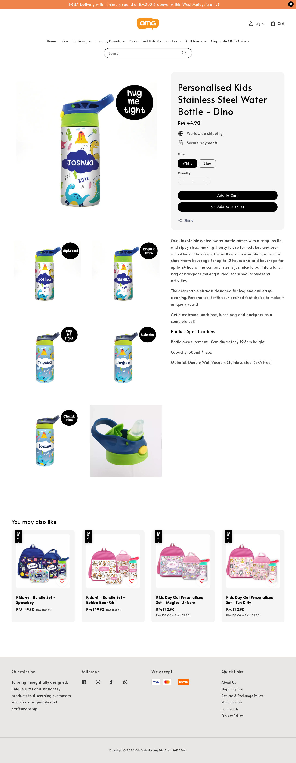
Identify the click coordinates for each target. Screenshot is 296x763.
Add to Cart (227, 195)
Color (181, 154)
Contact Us (230, 709)
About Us (229, 682)
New (64, 41)
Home (51, 41)
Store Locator (232, 702)
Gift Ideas (194, 41)
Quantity (184, 173)
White (188, 163)
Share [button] (185, 220)
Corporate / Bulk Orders (230, 41)
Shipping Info (232, 689)
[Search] (184, 52)
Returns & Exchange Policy (242, 696)
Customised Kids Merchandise (153, 41)
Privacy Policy (232, 715)
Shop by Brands (108, 41)
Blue (207, 163)
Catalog (80, 41)
